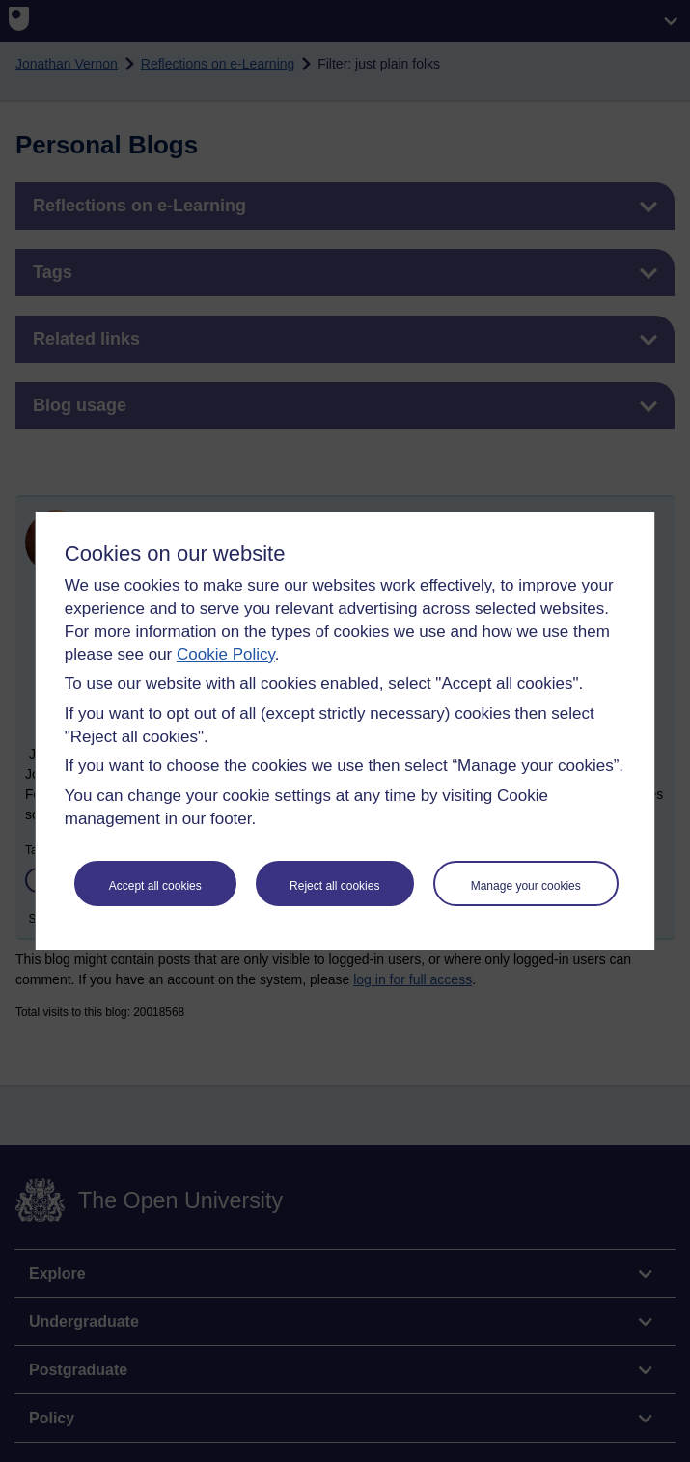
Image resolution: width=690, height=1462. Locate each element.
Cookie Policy (226, 655)
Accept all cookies (155, 886)
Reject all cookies (334, 886)
